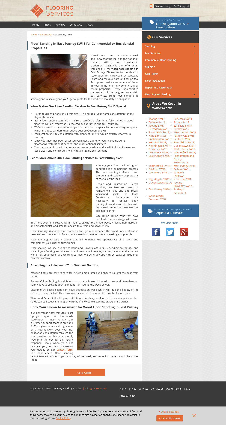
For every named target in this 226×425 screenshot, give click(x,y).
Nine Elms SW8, (158, 135)
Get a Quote (84, 372)
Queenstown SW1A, (160, 182)
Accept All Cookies (169, 418)
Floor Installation (155, 80)
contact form (64, 349)
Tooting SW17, (157, 119)
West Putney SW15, (185, 165)
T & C (187, 388)
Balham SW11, (182, 169)
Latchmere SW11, (159, 172)
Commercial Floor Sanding (160, 60)
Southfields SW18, (159, 132)
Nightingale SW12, (159, 179)
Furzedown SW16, (159, 129)
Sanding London (72, 388)
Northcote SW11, (183, 179)
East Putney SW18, (159, 189)
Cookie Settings (170, 411)
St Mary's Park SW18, (180, 191)
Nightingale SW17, (159, 145)
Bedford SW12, (182, 139)
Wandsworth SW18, (185, 132)
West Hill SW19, (158, 142)
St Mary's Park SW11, (180, 174)
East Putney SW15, (159, 155)
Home (35, 24)
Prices (47, 24)
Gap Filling (151, 73)
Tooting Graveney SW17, (183, 184)
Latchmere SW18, (159, 152)
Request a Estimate (169, 211)
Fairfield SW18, (157, 169)
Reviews (60, 24)
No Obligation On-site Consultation (169, 24)
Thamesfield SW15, (160, 165)
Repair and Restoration (159, 87)
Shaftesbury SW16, (185, 149)
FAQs (90, 24)
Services (143, 388)
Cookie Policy (63, 418)
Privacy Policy (127, 395)
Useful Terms (174, 388)
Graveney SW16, (158, 149)
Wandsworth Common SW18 (157, 197)
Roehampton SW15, (160, 139)
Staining (150, 67)
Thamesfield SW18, (185, 152)
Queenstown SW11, (185, 145)
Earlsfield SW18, (183, 125)
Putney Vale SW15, (184, 135)
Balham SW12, (157, 122)
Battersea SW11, (183, 119)
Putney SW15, (181, 122)
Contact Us (76, 24)
